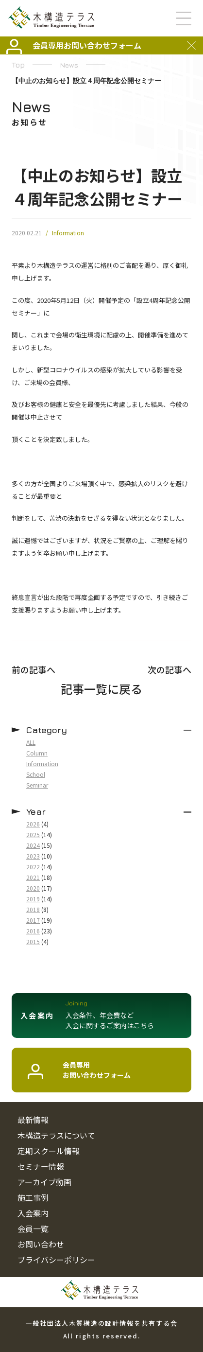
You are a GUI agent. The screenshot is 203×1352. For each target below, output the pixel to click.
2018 (33, 909)
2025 (33, 834)
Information (68, 233)
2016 (33, 931)
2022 (33, 866)
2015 (33, 941)
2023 (33, 856)
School (35, 774)
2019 (33, 899)
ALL (30, 742)
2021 (33, 877)
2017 (33, 920)
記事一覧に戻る (101, 689)
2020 (33, 888)
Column (37, 753)
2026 (33, 824)
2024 (33, 845)
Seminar (37, 785)
